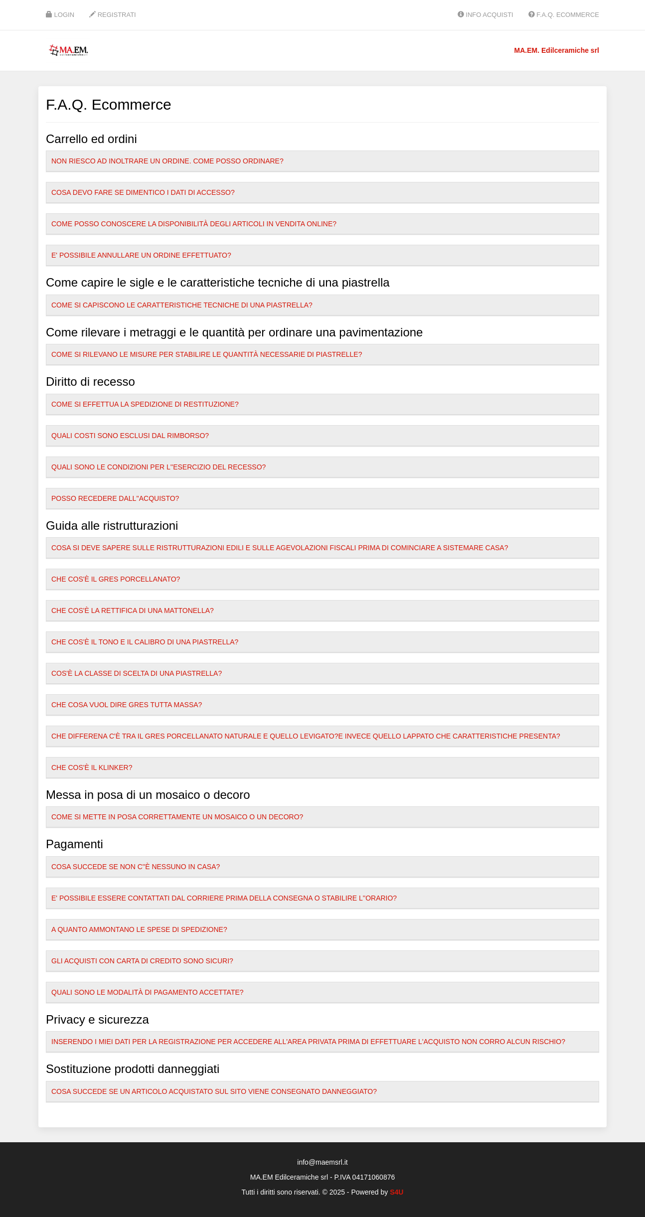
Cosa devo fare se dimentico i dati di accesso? (143, 192)
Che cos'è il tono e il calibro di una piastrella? (144, 642)
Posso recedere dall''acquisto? (115, 498)
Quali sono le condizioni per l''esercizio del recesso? (158, 467)
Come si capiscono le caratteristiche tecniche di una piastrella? (182, 305)
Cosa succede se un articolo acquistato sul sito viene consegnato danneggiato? (214, 1091)
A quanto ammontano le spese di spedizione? (139, 929)
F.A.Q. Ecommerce (563, 14)
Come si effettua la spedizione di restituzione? (145, 404)
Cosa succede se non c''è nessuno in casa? (135, 867)
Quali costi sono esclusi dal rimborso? (130, 436)
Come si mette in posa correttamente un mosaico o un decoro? (177, 817)
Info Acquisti (485, 14)
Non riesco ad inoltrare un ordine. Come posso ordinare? (167, 161)
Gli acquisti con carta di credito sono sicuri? (142, 961)
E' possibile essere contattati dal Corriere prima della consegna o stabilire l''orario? (224, 898)
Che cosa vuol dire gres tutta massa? (126, 705)
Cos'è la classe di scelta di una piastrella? (136, 673)
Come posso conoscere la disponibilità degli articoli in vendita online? (193, 224)
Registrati (112, 14)
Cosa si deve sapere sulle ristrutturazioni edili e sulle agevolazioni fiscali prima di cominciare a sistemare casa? (279, 548)
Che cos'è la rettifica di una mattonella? (132, 610)
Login (60, 14)
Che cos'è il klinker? (91, 767)
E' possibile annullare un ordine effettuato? (141, 255)
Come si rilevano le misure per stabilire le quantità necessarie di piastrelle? (206, 354)
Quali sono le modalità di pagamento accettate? (147, 992)
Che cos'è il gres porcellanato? (115, 579)
